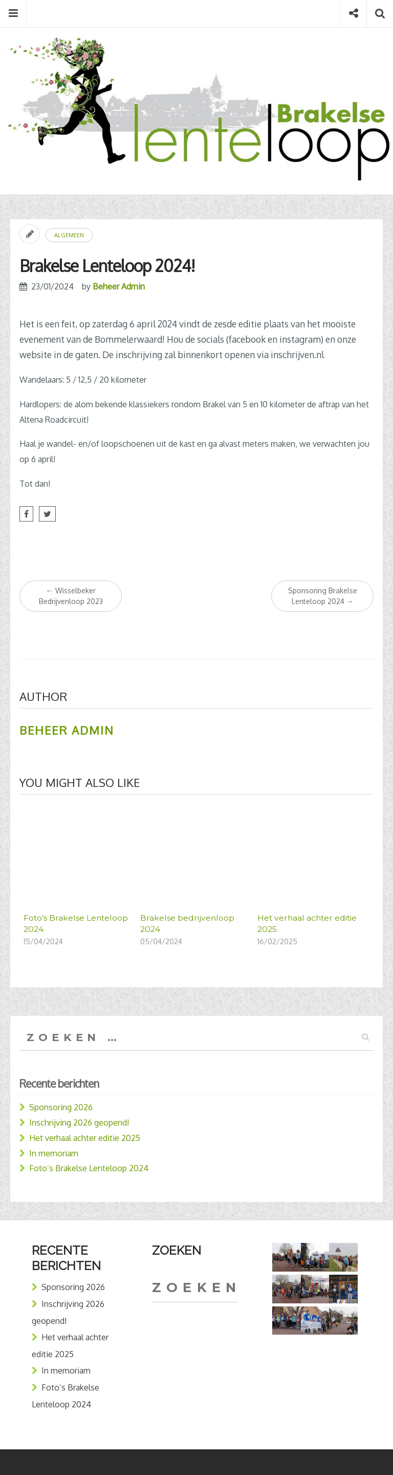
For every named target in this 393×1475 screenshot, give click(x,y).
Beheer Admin (119, 286)
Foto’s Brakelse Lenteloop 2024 (88, 1168)
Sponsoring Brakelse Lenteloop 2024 (322, 596)
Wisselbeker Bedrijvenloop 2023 (71, 596)
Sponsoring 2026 (61, 1107)
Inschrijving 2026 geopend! (79, 1122)
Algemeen (69, 235)
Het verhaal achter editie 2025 (84, 1138)
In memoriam (53, 1153)
